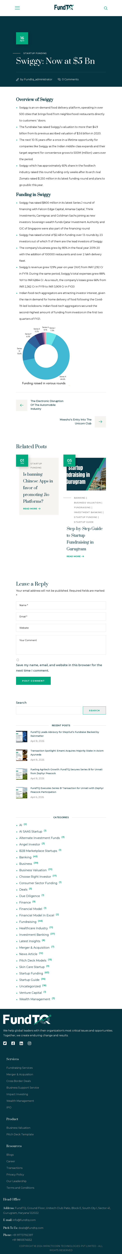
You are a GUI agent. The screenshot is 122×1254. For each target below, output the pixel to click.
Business (25, 864)
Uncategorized (30, 986)
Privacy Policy (15, 1174)
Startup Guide (84, 522)
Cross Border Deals (18, 1081)
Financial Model (30, 909)
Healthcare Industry (33, 928)
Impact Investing (17, 1094)
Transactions (14, 1168)
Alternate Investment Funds (39, 838)
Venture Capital (30, 993)
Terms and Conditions (20, 1187)
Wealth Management (34, 999)
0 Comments (70, 79)
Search (21, 702)
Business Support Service (22, 1087)
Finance (25, 902)
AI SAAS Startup (30, 831)
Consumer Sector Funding (38, 883)
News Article (28, 954)
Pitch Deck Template (20, 1134)
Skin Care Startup (32, 967)
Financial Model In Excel (36, 915)
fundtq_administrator (38, 79)
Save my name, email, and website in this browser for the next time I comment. (59, 667)
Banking (79, 497)
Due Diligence (29, 896)
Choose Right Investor (35, 876)
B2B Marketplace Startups (38, 851)
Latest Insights (29, 941)
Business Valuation (87, 502)
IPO (8, 1107)
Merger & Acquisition (34, 947)
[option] (37, 485)
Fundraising (82, 507)
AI (20, 825)
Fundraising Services (19, 1067)
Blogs (10, 1154)
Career (10, 1161)
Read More (30, 508)
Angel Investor (29, 844)
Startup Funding (35, 53)
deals (23, 889)
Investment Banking (88, 512)
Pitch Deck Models (32, 960)
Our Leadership (16, 1181)
